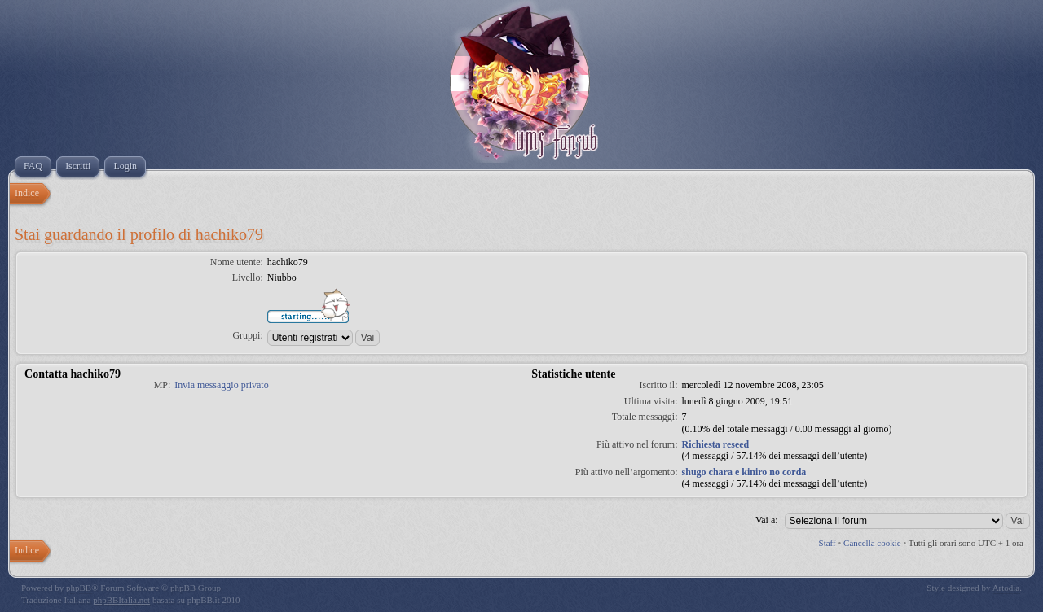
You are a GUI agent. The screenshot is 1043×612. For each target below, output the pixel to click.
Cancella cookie (872, 543)
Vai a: (766, 520)
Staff (827, 543)
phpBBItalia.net (121, 600)
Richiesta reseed (716, 444)
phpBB (78, 587)
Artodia (1006, 587)
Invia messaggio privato (221, 385)
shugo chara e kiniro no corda (744, 472)
